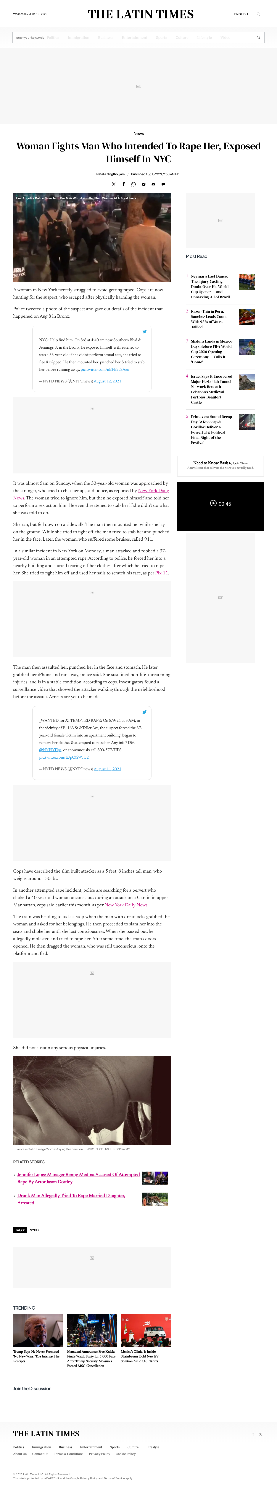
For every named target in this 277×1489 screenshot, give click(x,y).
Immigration (78, 38)
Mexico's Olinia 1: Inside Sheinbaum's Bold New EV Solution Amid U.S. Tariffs (139, 1356)
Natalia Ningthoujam (110, 174)
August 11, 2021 (107, 769)
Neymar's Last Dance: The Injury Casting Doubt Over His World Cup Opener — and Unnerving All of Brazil (210, 286)
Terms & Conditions (68, 1454)
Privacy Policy (99, 1454)
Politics (53, 38)
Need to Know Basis (210, 463)
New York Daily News (126, 905)
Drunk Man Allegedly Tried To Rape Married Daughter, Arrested (71, 1200)
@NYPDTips (50, 750)
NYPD (34, 1230)
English (241, 14)
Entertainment (134, 38)
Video (225, 38)
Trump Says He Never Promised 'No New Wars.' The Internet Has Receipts (36, 1356)
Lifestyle (204, 38)
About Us (20, 1454)
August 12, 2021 (107, 381)
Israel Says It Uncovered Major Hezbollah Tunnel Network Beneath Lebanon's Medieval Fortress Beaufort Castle (211, 389)
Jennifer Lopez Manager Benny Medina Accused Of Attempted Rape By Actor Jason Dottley (78, 1179)
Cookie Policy (126, 1454)
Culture (182, 38)
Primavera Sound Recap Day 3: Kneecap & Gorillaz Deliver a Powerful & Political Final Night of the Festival (211, 429)
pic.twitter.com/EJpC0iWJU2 (64, 758)
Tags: (20, 1230)
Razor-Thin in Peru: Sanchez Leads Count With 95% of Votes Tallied (209, 319)
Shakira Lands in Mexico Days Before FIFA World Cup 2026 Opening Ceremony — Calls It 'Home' (211, 351)
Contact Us (40, 1454)
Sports (161, 38)
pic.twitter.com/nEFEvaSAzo (105, 370)
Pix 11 (161, 573)
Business (105, 38)
